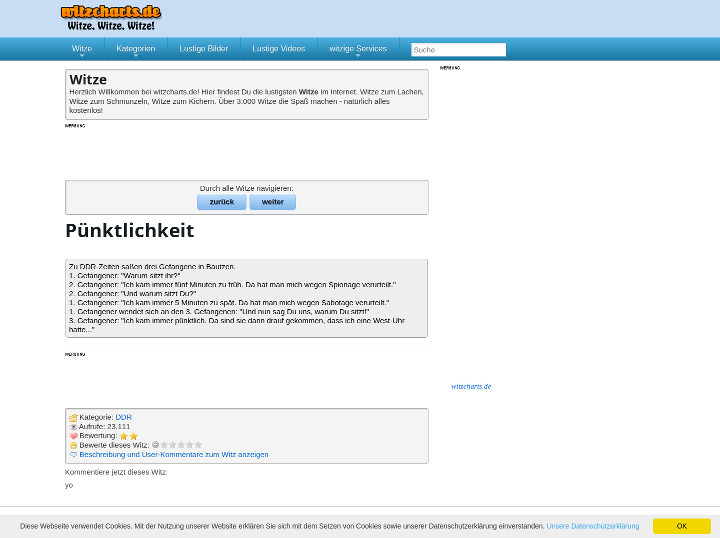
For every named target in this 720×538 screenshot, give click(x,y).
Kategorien (135, 52)
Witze (82, 52)
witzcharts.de (472, 386)
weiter (273, 201)
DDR (124, 417)
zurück (222, 201)
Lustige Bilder (204, 48)
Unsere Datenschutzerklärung (592, 526)
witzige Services (358, 52)
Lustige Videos (278, 48)
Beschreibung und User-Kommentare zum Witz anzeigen (174, 454)
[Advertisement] (247, 151)
